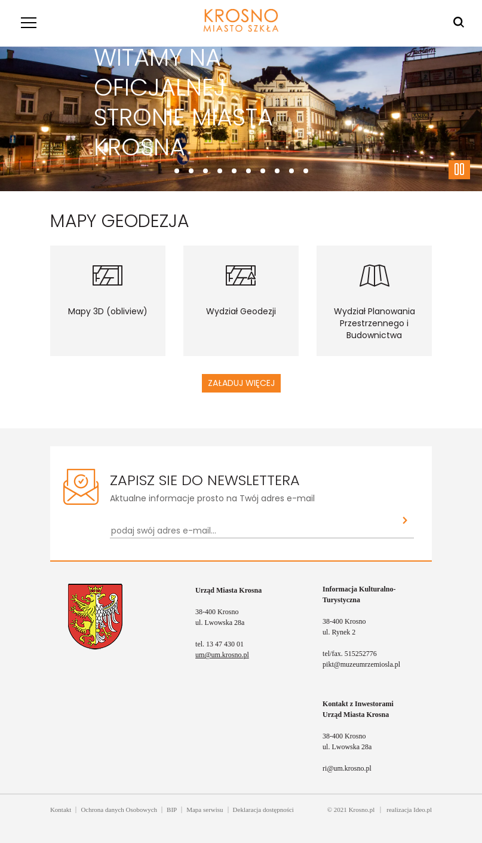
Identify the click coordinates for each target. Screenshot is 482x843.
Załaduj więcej (241, 383)
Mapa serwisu (204, 809)
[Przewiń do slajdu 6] (262, 170)
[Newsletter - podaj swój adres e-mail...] (253, 531)
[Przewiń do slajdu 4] (234, 170)
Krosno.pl (362, 809)
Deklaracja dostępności (263, 809)
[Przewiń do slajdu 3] (219, 170)
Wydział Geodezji (241, 311)
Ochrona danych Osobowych (119, 809)
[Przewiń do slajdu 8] (291, 170)
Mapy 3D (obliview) (108, 311)
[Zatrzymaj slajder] (459, 169)
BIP (172, 809)
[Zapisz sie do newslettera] (405, 521)
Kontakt (60, 809)
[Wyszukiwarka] (458, 22)
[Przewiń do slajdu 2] (205, 170)
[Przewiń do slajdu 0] (176, 170)
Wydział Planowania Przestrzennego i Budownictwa (374, 323)
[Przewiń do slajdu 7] (277, 170)
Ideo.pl (422, 809)
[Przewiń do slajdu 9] (305, 170)
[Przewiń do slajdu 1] (191, 170)
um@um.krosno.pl (222, 655)
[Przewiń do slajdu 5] (248, 170)
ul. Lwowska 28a (219, 622)
